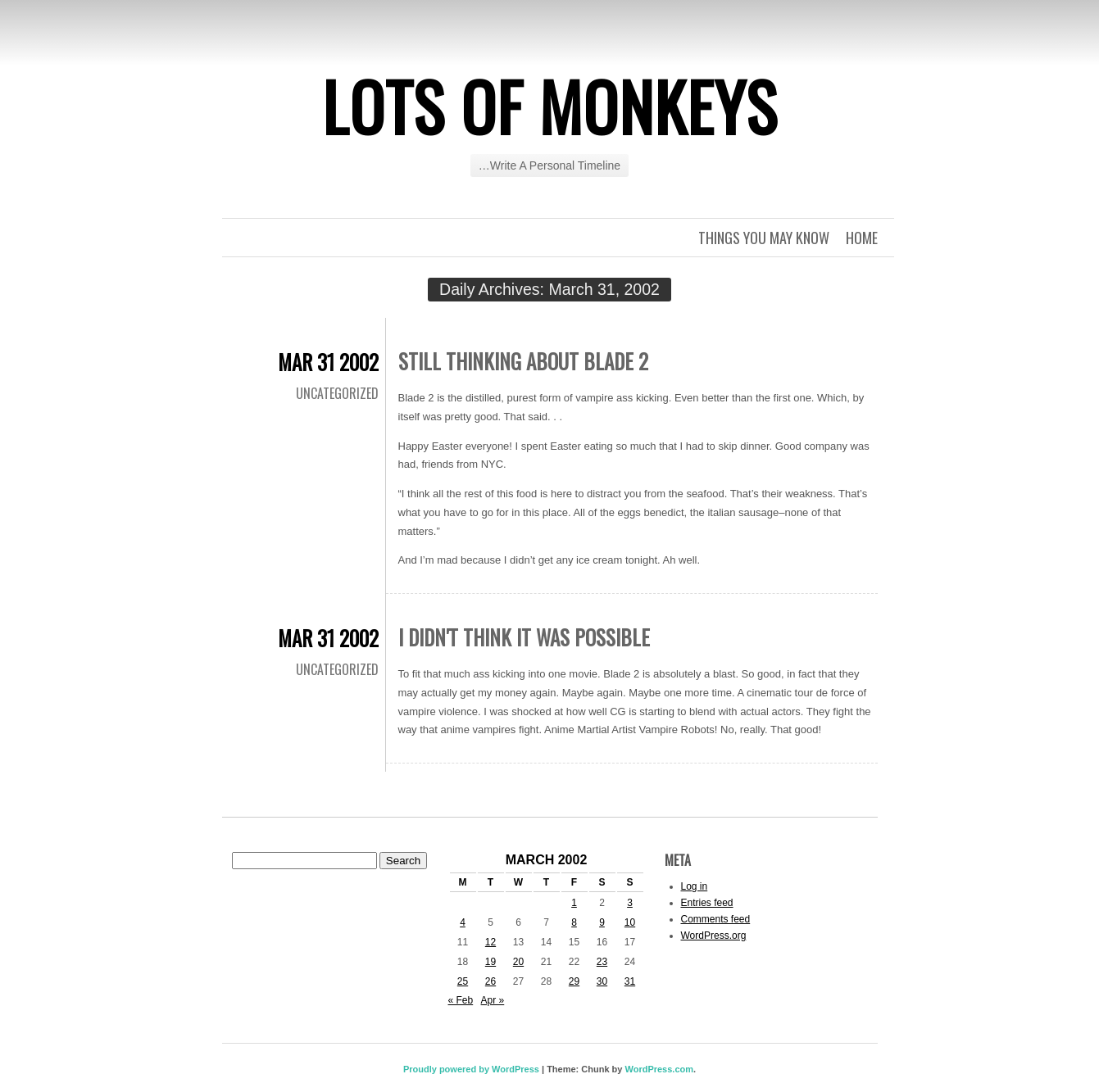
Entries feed (707, 903)
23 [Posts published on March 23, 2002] (602, 962)
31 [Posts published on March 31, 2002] (629, 981)
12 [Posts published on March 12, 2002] (490, 942)
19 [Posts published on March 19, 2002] (490, 962)
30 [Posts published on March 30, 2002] (602, 981)
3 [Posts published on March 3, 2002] (630, 903)
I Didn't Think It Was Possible (524, 637)
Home (862, 237)
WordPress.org (714, 935)
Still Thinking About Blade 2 (523, 361)
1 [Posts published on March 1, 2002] (574, 903)
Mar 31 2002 (328, 362)
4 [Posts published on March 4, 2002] (462, 922)
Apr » (493, 1000)
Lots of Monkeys (550, 105)
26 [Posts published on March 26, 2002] (490, 981)
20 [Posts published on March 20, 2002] (518, 962)
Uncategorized (337, 393)
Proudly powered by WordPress (471, 1069)
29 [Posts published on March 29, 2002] (574, 981)
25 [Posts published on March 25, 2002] (462, 981)
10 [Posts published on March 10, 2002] (629, 922)
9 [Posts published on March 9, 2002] (602, 922)
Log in (694, 886)
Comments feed (716, 919)
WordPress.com (658, 1069)
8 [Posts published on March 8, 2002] (574, 922)
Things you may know (763, 237)
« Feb (461, 1000)
